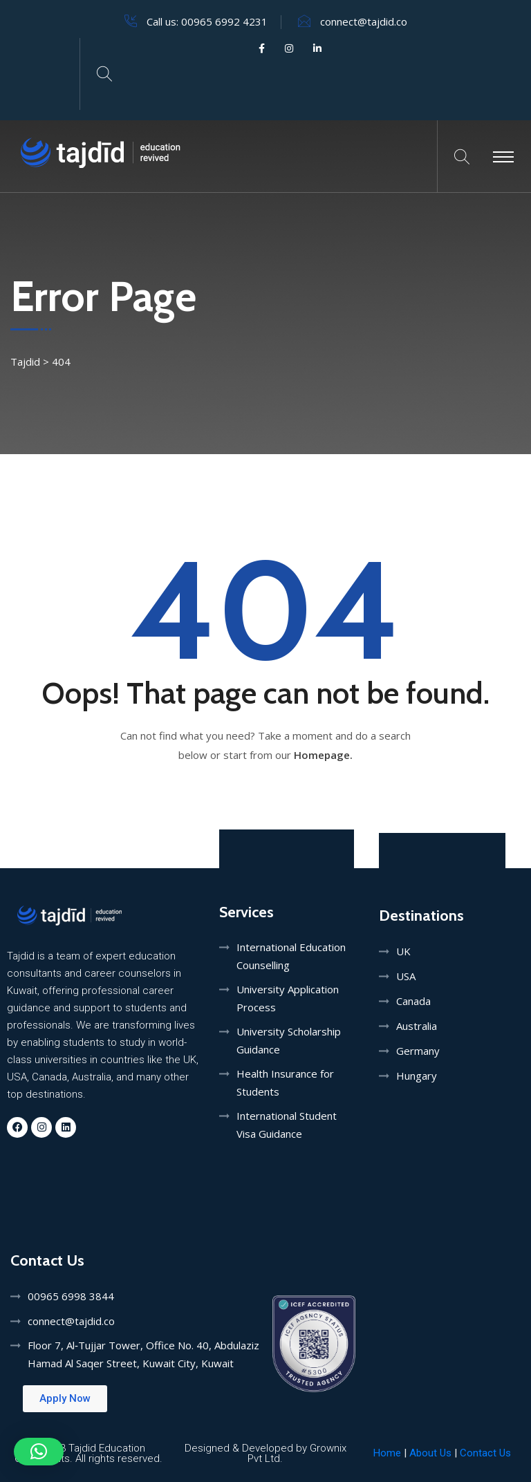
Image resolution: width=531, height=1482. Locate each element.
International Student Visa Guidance (286, 1125)
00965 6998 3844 (71, 1296)
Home (387, 1453)
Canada (413, 1001)
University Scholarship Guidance (288, 1040)
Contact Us (485, 1453)
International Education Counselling (291, 956)
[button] (39, 1451)
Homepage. (323, 755)
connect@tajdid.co (363, 21)
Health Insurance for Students (285, 1082)
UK (403, 951)
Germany (418, 1051)
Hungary (416, 1075)
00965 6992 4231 (224, 21)
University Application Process (287, 998)
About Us (431, 1453)
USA (406, 976)
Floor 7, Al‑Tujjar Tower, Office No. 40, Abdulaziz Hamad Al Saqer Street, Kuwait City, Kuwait (143, 1354)
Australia (416, 1026)
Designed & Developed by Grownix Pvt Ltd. (265, 1453)
